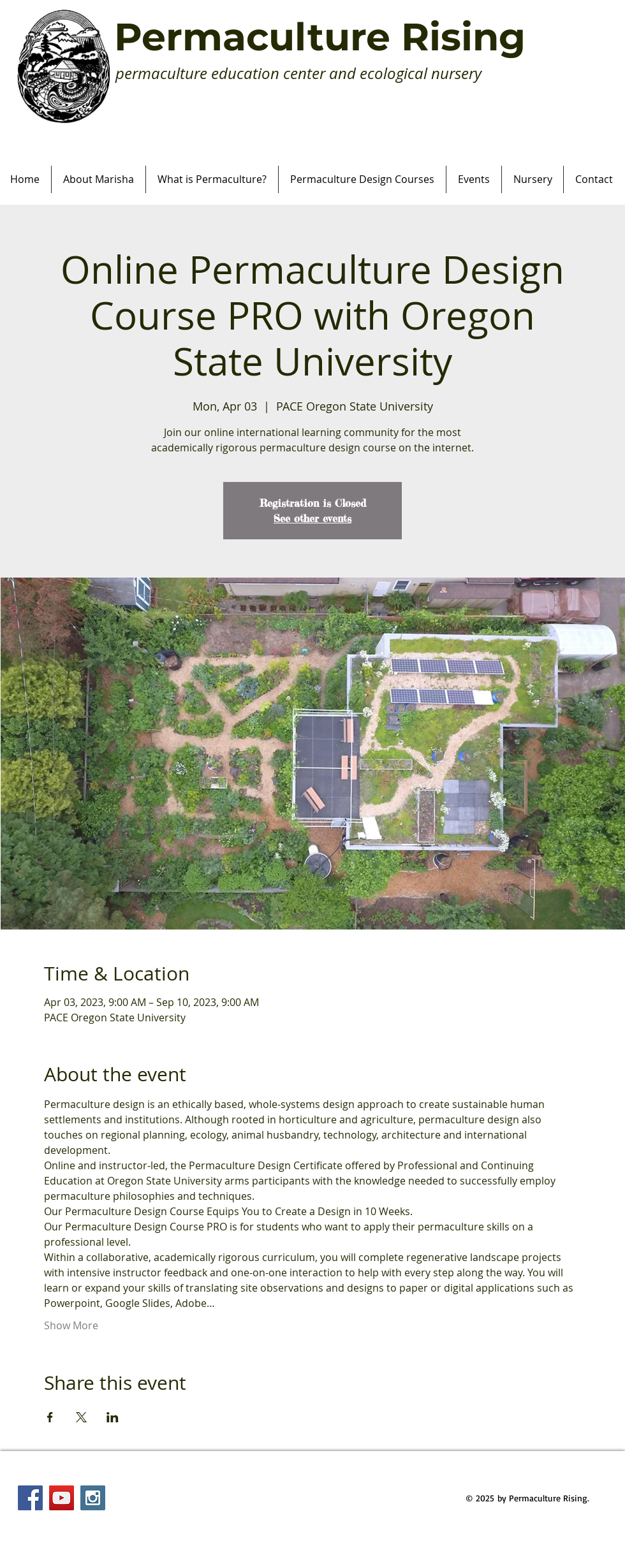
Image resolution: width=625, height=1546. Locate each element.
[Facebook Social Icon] (30, 1497)
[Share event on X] (81, 1417)
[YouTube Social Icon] (61, 1497)
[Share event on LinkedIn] (113, 1417)
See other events (312, 518)
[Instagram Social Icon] (92, 1497)
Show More (71, 1325)
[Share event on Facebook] (50, 1417)
